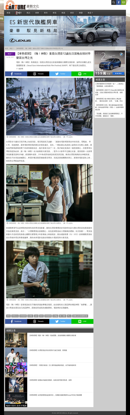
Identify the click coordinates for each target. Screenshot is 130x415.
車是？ (90, 14)
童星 (41, 316)
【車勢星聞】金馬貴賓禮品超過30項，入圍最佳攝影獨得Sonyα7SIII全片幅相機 (55, 395)
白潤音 (30, 316)
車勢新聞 (48, 316)
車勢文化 (15, 316)
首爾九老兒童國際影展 (80, 316)
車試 (28, 14)
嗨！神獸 (73, 234)
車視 (54, 14)
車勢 (8, 316)
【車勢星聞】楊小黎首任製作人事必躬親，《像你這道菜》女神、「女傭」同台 (109, 100)
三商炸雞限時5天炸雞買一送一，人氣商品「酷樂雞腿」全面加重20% (109, 85)
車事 (37, 14)
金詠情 (20, 69)
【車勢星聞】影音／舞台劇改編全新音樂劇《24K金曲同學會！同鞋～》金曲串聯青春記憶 (109, 107)
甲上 (69, 316)
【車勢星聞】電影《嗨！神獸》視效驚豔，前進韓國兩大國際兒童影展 (52, 335)
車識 (63, 14)
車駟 (80, 14)
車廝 (8, 14)
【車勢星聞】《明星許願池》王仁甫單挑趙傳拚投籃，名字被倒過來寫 (52, 365)
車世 (72, 14)
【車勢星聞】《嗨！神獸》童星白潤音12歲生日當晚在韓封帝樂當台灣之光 (39, 48)
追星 (36, 316)
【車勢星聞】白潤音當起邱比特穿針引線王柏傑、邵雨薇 (48, 350)
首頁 (6, 48)
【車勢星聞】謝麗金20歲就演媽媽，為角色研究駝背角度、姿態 (50, 380)
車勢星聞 (23, 316)
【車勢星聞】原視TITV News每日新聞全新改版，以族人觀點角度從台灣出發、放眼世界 (109, 92)
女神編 (55, 316)
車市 (45, 14)
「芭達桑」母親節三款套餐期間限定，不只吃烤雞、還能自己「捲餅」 (109, 115)
